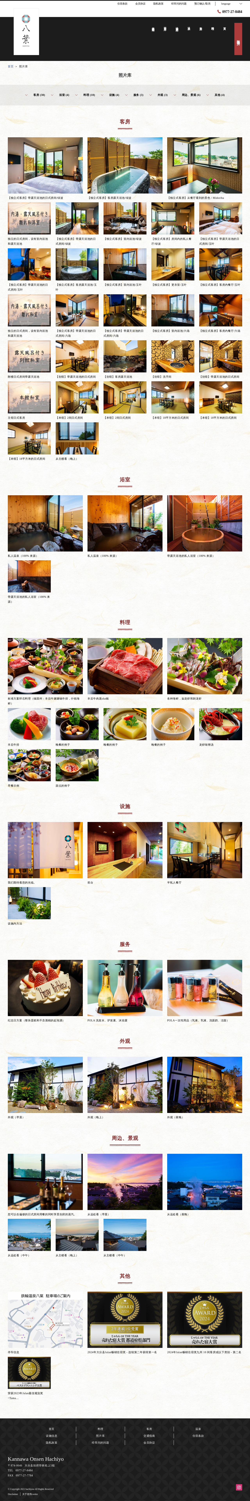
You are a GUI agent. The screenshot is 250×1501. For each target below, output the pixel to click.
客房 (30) (35, 95)
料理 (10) (85, 95)
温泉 (198, 1429)
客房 (149, 1429)
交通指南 (149, 1435)
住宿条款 (198, 1435)
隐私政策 (51, 1442)
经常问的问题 (100, 1442)
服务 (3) (134, 95)
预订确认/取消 (202, 3)
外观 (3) (158, 95)
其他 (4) (215, 95)
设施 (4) (110, 95)
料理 (100, 1429)
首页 (51, 1429)
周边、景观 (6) (187, 95)
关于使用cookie (30, 1494)
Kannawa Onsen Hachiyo (36, 1459)
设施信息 (51, 1435)
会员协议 (149, 1442)
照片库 (100, 1435)
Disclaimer (13, 1494)
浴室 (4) (60, 95)
